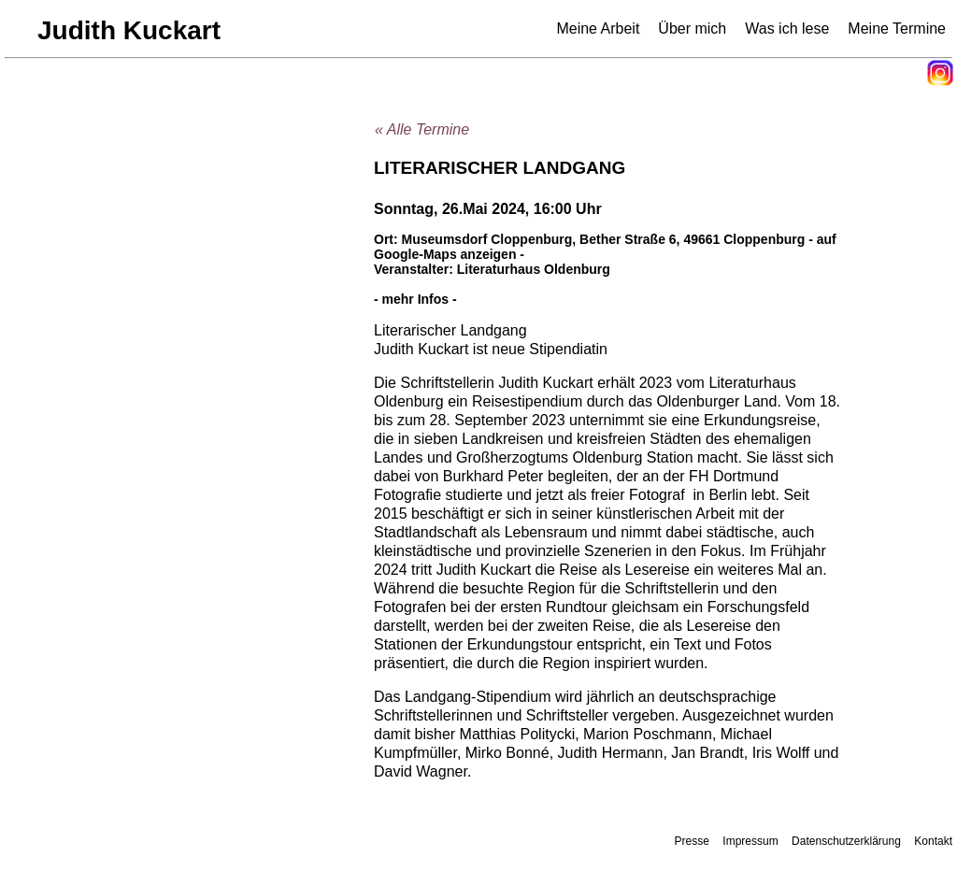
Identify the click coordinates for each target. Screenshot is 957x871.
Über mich (692, 28)
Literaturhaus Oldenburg (533, 269)
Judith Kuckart (129, 30)
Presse (692, 841)
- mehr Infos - (415, 299)
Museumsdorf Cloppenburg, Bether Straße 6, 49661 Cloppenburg (604, 239)
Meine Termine (897, 28)
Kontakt (933, 841)
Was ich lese (787, 28)
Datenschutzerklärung (846, 841)
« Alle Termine (422, 129)
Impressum (750, 841)
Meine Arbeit (597, 28)
